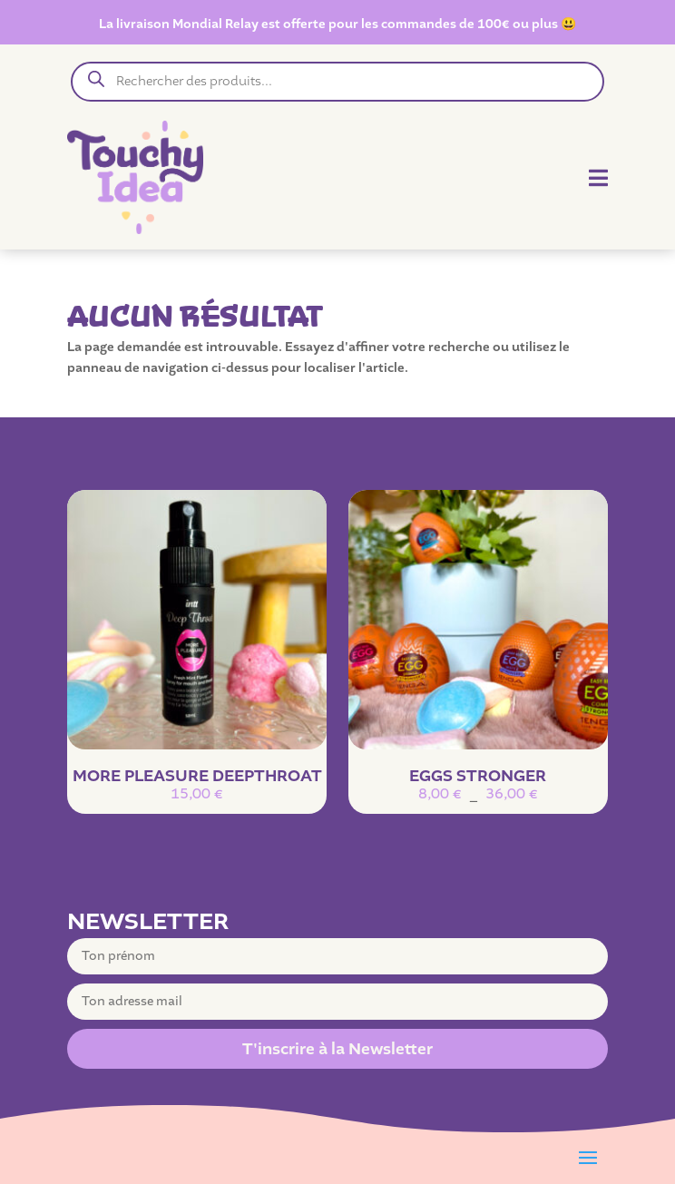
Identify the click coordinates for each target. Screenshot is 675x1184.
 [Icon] (598, 178)
